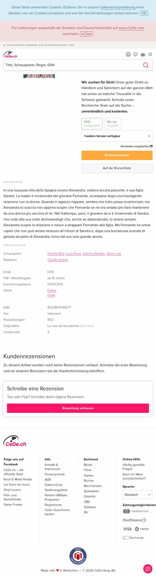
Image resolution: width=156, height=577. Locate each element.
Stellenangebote (56, 490)
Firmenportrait (54, 474)
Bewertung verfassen (78, 408)
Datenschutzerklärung (117, 7)
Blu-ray (113, 124)
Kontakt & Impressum (52, 467)
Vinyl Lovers (12, 490)
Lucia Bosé (73, 253)
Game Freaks (13, 505)
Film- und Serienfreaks (12, 497)
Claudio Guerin (57, 259)
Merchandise (93, 486)
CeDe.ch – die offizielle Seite (14, 472)
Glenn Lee (113, 253)
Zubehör (90, 496)
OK (143, 13)
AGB (48, 480)
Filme (87, 470)
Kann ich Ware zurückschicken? (134, 476)
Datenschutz (53, 485)
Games (89, 475)
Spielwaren (91, 491)
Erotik (51, 295)
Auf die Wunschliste (117, 168)
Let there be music (17, 485)
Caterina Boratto (94, 253)
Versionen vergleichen (136, 146)
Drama (51, 290)
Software (90, 507)
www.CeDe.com (131, 28)
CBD (87, 502)
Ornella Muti (55, 253)
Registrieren (53, 505)
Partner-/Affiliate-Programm (56, 497)
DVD (92, 124)
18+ (86, 512)
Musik (88, 465)
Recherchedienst (117, 155)
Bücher (89, 481)
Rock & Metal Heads (18, 479)
